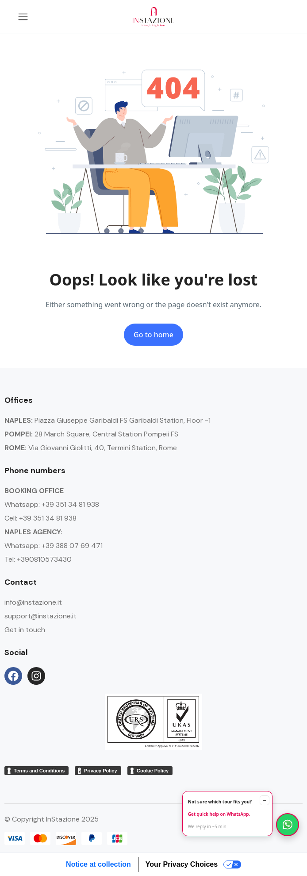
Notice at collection (98, 864)
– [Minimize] (264, 800)
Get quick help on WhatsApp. (219, 814)
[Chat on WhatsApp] (287, 824)
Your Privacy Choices (182, 864)
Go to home (153, 335)
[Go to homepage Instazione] (153, 17)
